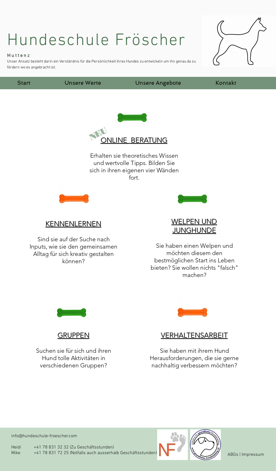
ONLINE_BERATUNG (134, 140)
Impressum (253, 454)
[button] (83, 83)
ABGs (233, 454)
